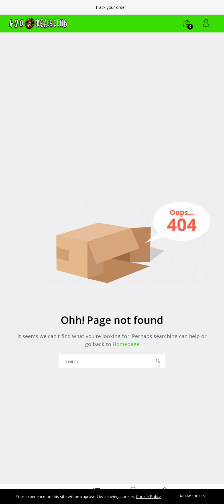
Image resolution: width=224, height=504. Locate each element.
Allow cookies (192, 496)
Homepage (125, 344)
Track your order (110, 7)
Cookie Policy (148, 496)
